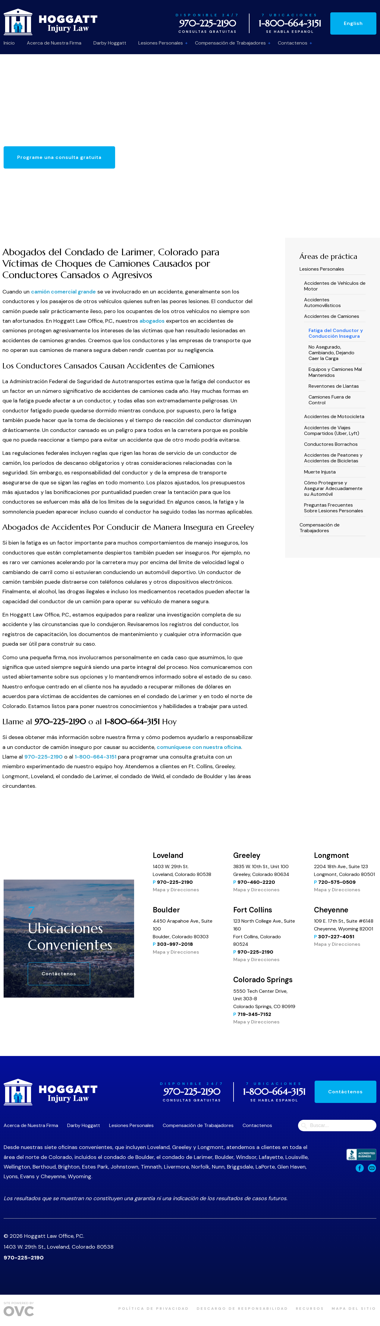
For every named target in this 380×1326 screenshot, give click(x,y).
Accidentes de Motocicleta (334, 416)
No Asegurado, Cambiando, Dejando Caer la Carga (331, 353)
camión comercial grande (63, 291)
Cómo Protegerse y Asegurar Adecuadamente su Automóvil (333, 488)
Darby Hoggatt (109, 43)
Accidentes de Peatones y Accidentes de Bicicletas (333, 458)
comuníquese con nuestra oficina (199, 747)
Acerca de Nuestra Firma (54, 43)
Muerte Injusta (320, 472)
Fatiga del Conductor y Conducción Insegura (336, 333)
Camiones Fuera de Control (330, 400)
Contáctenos (59, 973)
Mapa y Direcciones (176, 890)
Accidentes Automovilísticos (322, 303)
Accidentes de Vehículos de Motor (335, 286)
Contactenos (292, 43)
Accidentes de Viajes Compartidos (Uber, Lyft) (331, 430)
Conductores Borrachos (331, 444)
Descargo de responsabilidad (242, 1308)
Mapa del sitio (354, 1308)
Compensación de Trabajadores (230, 43)
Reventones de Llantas (334, 386)
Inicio (9, 43)
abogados (152, 321)
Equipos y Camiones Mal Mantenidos (335, 372)
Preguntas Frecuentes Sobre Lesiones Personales (333, 508)
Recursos (310, 1308)
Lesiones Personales (160, 43)
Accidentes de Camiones (331, 316)
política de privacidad (153, 1308)
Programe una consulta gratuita (59, 157)
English (353, 23)
